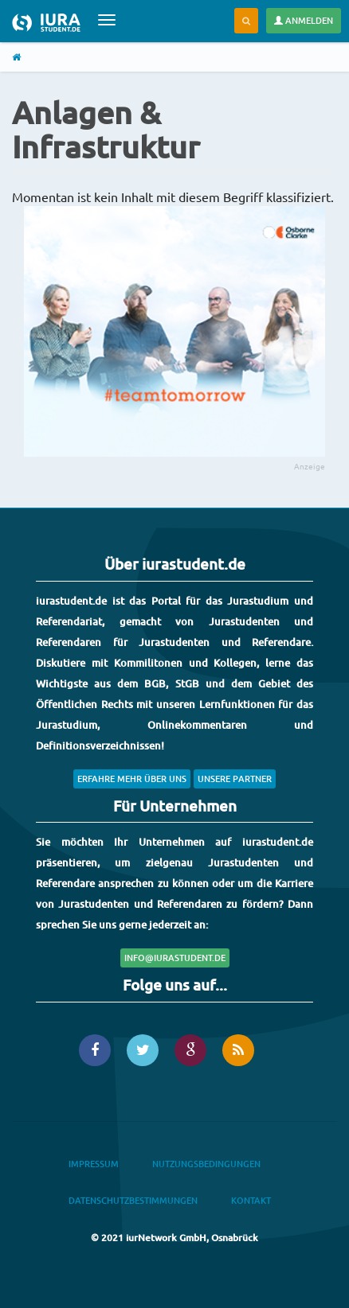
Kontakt (251, 1200)
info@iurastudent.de (174, 957)
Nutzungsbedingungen (206, 1163)
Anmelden (303, 20)
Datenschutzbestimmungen (133, 1200)
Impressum (94, 1163)
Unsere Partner (235, 778)
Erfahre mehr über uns (131, 778)
